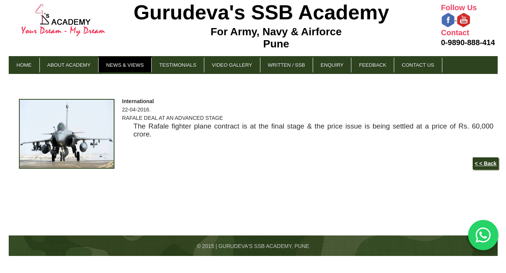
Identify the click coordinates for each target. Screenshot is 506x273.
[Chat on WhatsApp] (483, 235)
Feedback (372, 65)
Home (24, 65)
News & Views (125, 65)
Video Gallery (232, 65)
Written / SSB (286, 65)
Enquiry (332, 65)
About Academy (69, 65)
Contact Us (418, 65)
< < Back (486, 163)
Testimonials (177, 65)
